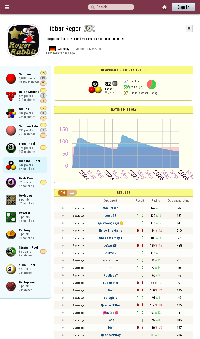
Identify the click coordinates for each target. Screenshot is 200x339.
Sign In (183, 7)
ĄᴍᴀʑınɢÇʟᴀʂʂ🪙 (110, 223)
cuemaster (110, 283)
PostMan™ (110, 275)
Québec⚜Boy (111, 305)
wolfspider (110, 260)
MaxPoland (110, 208)
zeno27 (110, 216)
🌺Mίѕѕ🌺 (110, 313)
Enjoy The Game (110, 230)
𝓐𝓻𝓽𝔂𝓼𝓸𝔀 (110, 253)
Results (123, 193)
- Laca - (110, 320)
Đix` (111, 290)
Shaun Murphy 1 (110, 238)
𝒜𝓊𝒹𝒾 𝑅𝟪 (110, 245)
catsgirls (110, 298)
